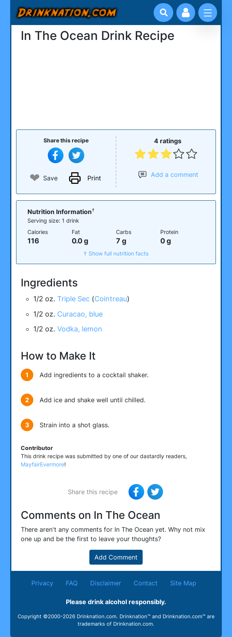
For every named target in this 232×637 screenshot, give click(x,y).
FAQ (72, 583)
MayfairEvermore (42, 464)
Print (94, 178)
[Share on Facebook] (55, 155)
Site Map (183, 583)
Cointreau (110, 299)
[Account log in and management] (185, 12)
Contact (146, 583)
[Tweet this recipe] (76, 155)
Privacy (42, 583)
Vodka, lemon (79, 329)
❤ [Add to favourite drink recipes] (34, 177)
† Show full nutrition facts (116, 253)
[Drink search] (163, 12)
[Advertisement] (116, 85)
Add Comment (116, 557)
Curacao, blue (80, 314)
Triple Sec (73, 299)
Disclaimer (105, 583)
